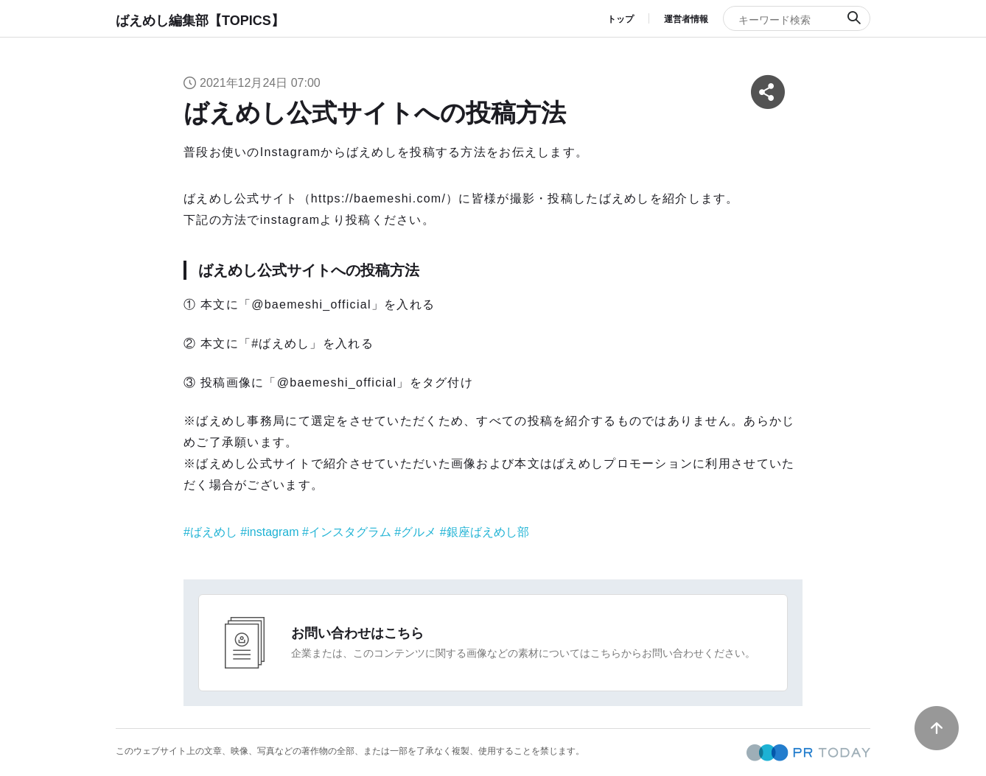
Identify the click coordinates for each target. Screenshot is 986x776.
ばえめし (213, 532)
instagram (272, 532)
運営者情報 (686, 19)
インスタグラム (350, 532)
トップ (620, 19)
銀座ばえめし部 (488, 532)
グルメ (418, 532)
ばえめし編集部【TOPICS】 (200, 20)
